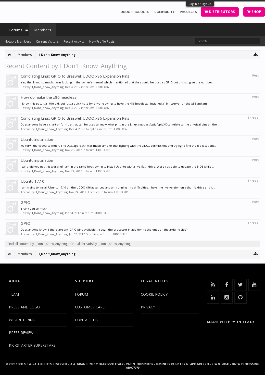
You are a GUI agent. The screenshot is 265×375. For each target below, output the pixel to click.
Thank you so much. (34, 208)
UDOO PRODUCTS (135, 12)
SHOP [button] (254, 11)
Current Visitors (47, 41)
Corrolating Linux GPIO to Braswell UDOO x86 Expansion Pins (75, 76)
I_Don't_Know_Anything (48, 87)
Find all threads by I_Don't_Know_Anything (100, 244)
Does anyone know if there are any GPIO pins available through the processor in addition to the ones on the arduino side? (104, 229)
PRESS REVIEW (21, 332)
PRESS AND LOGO (24, 307)
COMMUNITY (164, 12)
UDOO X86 (102, 87)
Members (42, 29)
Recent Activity (74, 41)
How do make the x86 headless (49, 97)
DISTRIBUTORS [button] (220, 11)
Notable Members (18, 41)
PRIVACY (148, 307)
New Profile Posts (102, 41)
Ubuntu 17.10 (32, 181)
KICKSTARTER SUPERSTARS (32, 345)
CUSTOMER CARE (90, 307)
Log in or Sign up (200, 4)
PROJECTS (188, 12)
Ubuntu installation (37, 139)
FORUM (81, 294)
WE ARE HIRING (22, 319)
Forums (15, 29)
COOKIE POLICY (154, 294)
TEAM (14, 294)
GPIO (25, 202)
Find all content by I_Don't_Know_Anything (38, 244)
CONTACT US (86, 319)
